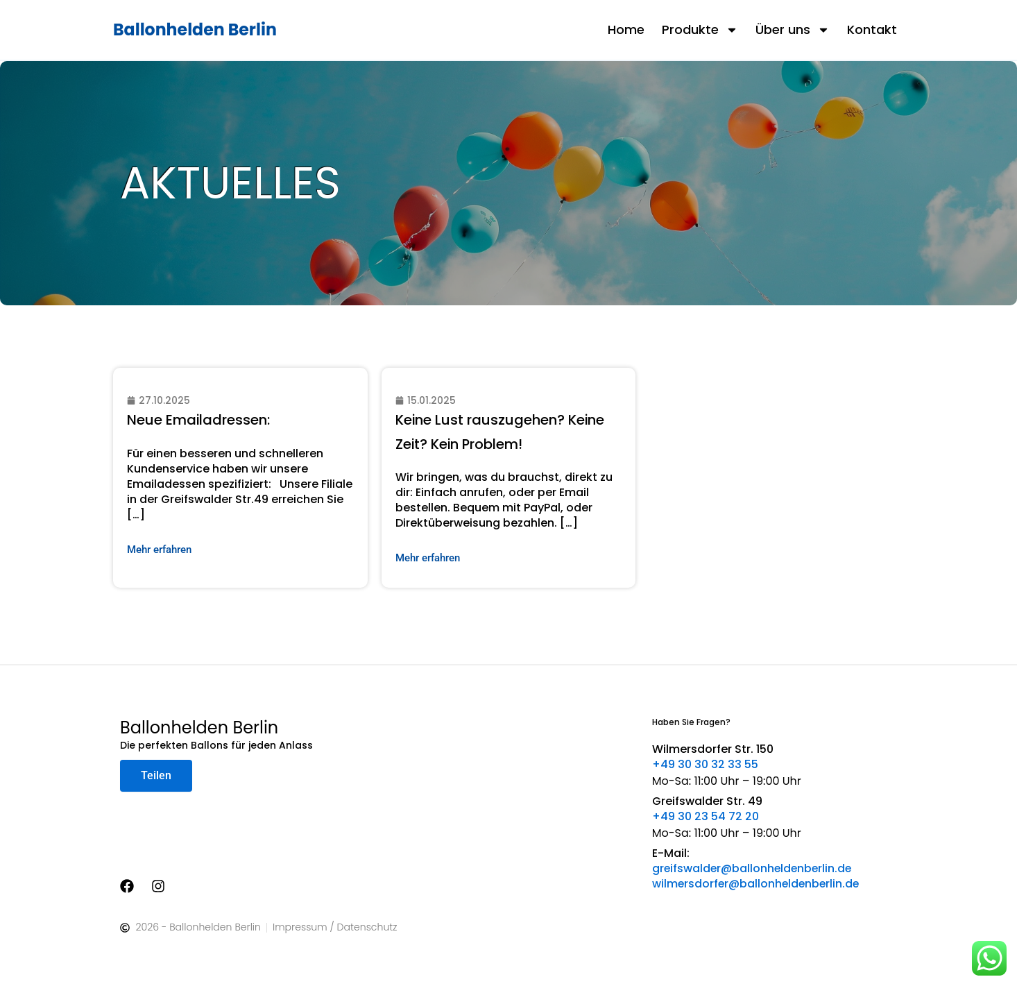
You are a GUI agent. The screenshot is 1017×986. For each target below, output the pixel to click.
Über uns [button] (792, 30)
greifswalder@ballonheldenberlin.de (753, 868)
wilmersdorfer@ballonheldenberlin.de (757, 884)
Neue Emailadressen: (199, 420)
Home (626, 29)
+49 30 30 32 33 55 (705, 764)
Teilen (156, 775)
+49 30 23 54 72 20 (705, 816)
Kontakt (872, 29)
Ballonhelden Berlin (196, 29)
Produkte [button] (700, 30)
